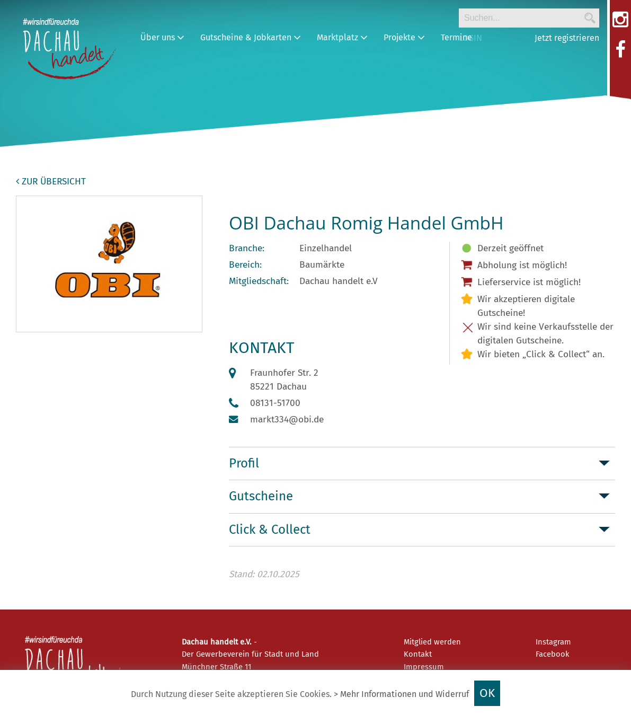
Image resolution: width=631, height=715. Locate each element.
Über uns (162, 37)
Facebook (553, 654)
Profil (244, 463)
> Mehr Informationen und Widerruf (401, 694)
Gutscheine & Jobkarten (250, 37)
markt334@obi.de (287, 419)
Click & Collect (269, 529)
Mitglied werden (432, 642)
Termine (456, 37)
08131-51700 (275, 403)
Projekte (404, 37)
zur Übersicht (51, 181)
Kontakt (418, 654)
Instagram (553, 642)
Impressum (424, 667)
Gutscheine (261, 496)
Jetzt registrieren (567, 38)
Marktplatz (342, 37)
